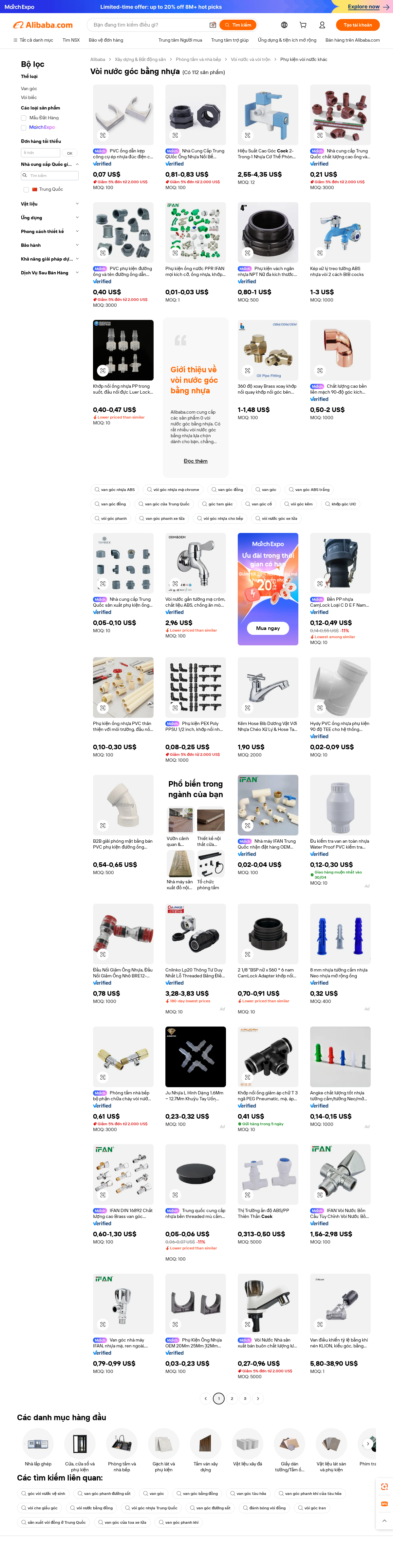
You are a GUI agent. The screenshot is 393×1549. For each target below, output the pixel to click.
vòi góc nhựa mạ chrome (173, 489)
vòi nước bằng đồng (91, 1508)
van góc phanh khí (178, 1522)
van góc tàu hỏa (248, 1493)
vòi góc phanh (111, 518)
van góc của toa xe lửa (122, 1522)
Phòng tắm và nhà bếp (198, 59)
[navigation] (50, 729)
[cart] (304, 26)
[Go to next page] (258, 1398)
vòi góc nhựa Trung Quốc (151, 1508)
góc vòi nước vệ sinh (43, 1493)
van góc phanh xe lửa (162, 518)
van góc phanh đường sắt (104, 1493)
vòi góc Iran (312, 1508)
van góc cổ (258, 504)
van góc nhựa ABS (115, 489)
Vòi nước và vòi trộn (251, 59)
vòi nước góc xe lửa (276, 518)
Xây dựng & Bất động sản (140, 59)
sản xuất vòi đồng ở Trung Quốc (53, 1522)
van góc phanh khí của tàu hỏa (310, 1493)
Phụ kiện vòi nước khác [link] (304, 59)
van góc (265, 489)
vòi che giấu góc (39, 1508)
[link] (384, 1486)
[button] (213, 25)
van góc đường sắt (210, 1508)
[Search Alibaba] (149, 25)
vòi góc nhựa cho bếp (220, 518)
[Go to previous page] (206, 1398)
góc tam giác (217, 504)
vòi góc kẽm (298, 504)
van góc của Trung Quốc (164, 504)
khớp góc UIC (340, 504)
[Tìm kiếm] (237, 25)
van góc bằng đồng (197, 1493)
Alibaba (97, 59)
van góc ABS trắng (309, 489)
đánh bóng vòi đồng (264, 1508)
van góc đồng (227, 489)
